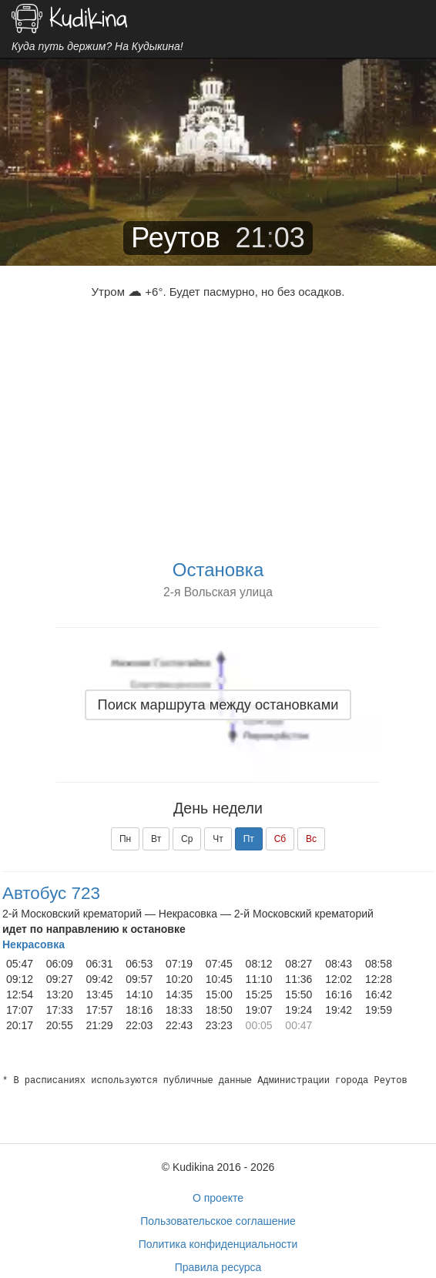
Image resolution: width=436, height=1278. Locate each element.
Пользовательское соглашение (218, 1221)
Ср (187, 839)
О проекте (218, 1198)
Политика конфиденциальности (218, 1244)
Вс (311, 839)
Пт (248, 839)
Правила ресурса (218, 1267)
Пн (125, 839)
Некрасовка (33, 944)
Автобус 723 (51, 893)
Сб (280, 839)
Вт (156, 839)
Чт (218, 839)
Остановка (218, 569)
